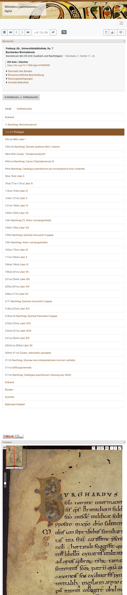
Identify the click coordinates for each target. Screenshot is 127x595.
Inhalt (8, 108)
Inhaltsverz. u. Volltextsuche (21, 97)
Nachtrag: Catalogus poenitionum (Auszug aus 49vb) (38, 374)
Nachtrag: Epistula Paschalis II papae (31, 316)
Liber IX (16, 249)
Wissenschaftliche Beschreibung (26, 74)
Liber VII (16, 212)
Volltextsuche (24, 108)
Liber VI (16, 205)
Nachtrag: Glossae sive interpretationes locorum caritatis (40, 360)
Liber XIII (17, 279)
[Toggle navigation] (121, 23)
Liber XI (16, 264)
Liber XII (17, 271)
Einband (9, 117)
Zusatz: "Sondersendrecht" (25, 154)
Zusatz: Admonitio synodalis (28, 352)
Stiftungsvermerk (18, 367)
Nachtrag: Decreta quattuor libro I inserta (32, 146)
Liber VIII (17, 227)
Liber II (14, 176)
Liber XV (16, 293)
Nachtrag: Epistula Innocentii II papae (29, 235)
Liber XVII (18, 323)
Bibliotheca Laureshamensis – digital (22, 9)
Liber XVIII (18, 330)
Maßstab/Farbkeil (15, 404)
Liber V (16, 198)
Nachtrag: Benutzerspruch (21, 124)
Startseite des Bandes (20, 71)
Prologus (14, 131)
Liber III (19, 183)
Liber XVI (17, 308)
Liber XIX (17, 338)
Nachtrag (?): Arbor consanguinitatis (28, 220)
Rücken (9, 389)
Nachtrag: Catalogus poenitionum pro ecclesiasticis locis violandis (45, 168)
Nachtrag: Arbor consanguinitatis (26, 242)
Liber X (16, 257)
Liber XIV (17, 286)
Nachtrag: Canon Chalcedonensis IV (29, 161)
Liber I (15, 139)
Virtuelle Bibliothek (18, 82)
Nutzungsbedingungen (20, 78)
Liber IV (16, 190)
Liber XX (19, 345)
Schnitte (9, 397)
